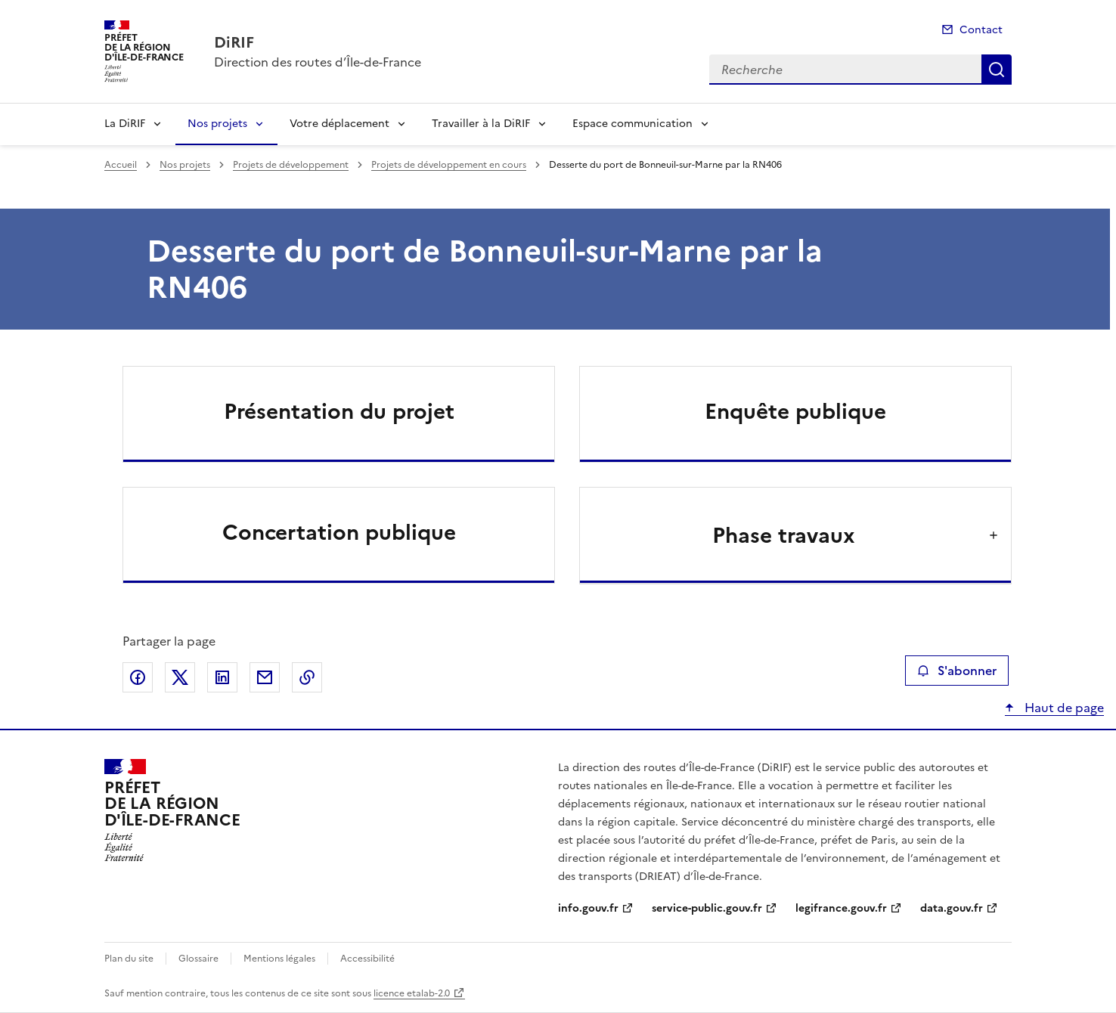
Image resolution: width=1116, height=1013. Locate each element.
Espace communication (632, 124)
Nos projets (217, 124)
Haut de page (1062, 708)
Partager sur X (180, 677)
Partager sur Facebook (137, 677)
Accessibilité (367, 958)
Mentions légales (279, 958)
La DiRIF (124, 124)
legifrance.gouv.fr (841, 908)
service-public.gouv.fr (707, 908)
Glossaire (198, 958)
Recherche (996, 69)
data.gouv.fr (951, 908)
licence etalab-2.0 (412, 993)
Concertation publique (339, 532)
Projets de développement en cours (448, 165)
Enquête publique (795, 411)
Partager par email (265, 677)
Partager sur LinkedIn (222, 677)
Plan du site (128, 958)
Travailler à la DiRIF (481, 124)
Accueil (120, 165)
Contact (981, 30)
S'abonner (957, 670)
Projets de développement (291, 165)
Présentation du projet (339, 411)
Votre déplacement (339, 124)
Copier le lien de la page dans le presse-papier (307, 677)
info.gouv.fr (588, 908)
